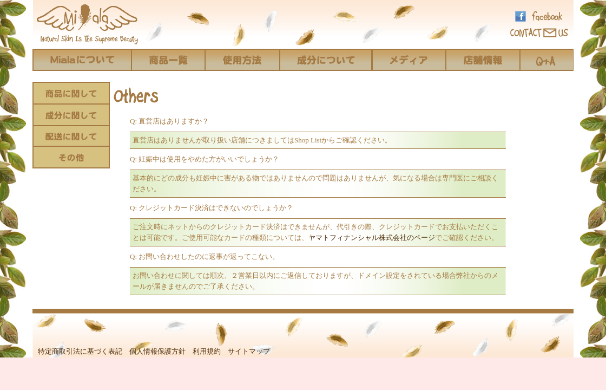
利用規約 (207, 351)
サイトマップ (249, 351)
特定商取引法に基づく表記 (80, 351)
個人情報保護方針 (157, 351)
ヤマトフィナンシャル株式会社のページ (371, 237)
